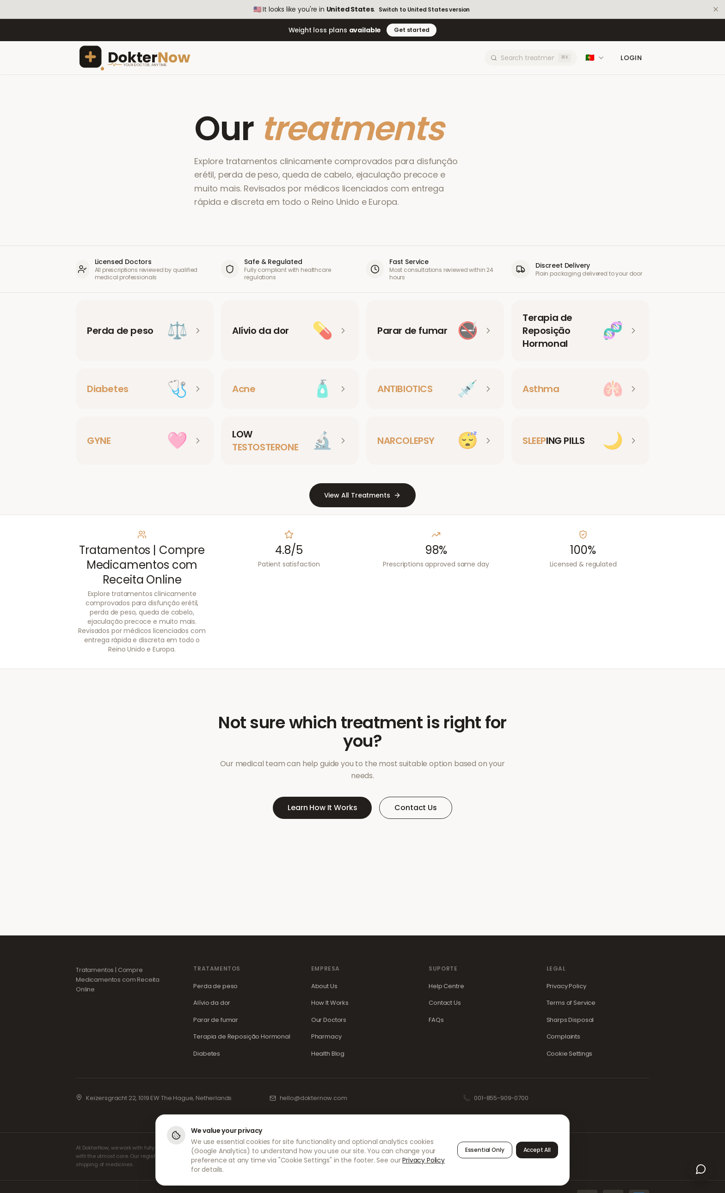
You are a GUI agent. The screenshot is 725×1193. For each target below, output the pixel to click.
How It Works (330, 1002)
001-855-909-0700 (501, 1098)
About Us (324, 986)
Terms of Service (571, 1002)
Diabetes (206, 1053)
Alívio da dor (211, 1002)
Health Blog (327, 1053)
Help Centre (446, 986)
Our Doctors (328, 1019)
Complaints (563, 1036)
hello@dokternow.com (313, 1098)
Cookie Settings (570, 1053)
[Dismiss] (715, 9)
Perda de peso (215, 986)
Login (631, 57)
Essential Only (484, 1150)
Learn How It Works (322, 807)
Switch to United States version (424, 9)
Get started (411, 30)
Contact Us (415, 807)
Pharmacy (326, 1036)
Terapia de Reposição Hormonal (241, 1036)
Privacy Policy (566, 986)
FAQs (436, 1019)
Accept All (537, 1150)
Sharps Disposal (570, 1019)
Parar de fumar (215, 1019)
